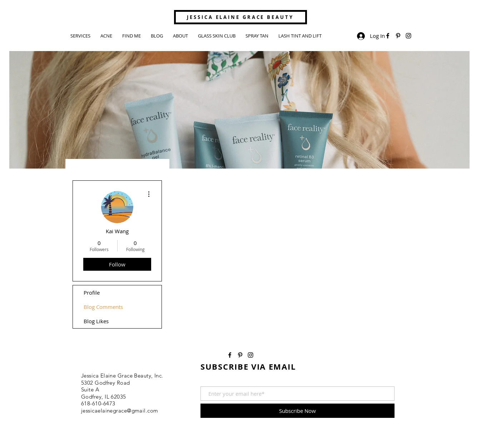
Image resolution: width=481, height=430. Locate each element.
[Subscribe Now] (297, 411)
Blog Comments (103, 306)
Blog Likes (96, 321)
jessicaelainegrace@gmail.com (119, 410)
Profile (92, 292)
